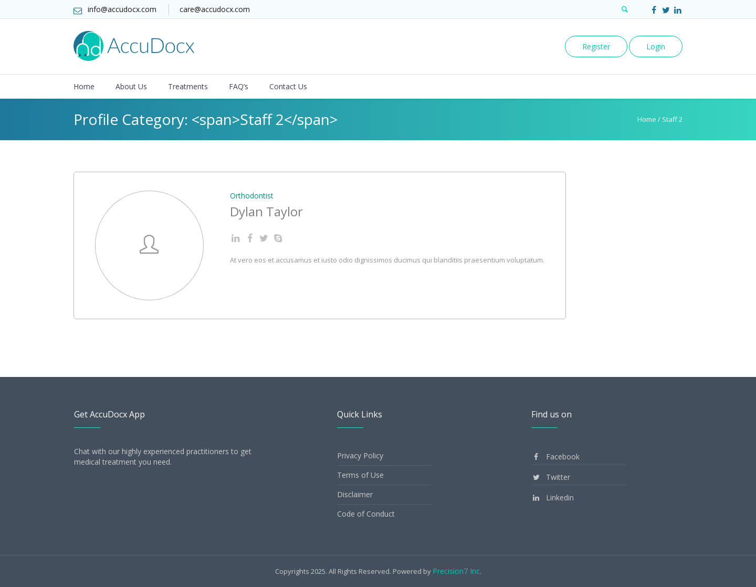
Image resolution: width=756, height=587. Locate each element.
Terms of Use (360, 475)
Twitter (551, 477)
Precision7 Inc (456, 571)
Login (655, 46)
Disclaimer (355, 494)
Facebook (555, 457)
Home (646, 119)
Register (596, 46)
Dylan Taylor (266, 211)
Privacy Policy (360, 455)
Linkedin (552, 497)
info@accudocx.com (122, 9)
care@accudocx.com (215, 9)
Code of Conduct (366, 514)
